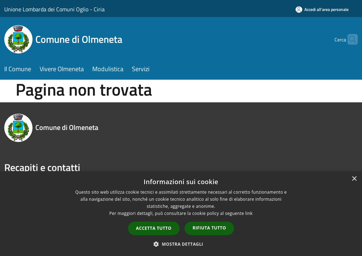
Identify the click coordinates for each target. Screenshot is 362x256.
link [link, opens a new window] (249, 213)
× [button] (354, 179)
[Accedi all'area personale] (322, 9)
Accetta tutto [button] (153, 228)
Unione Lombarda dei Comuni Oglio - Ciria (54, 9)
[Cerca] (349, 39)
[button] (181, 244)
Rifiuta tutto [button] (209, 228)
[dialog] (181, 213)
